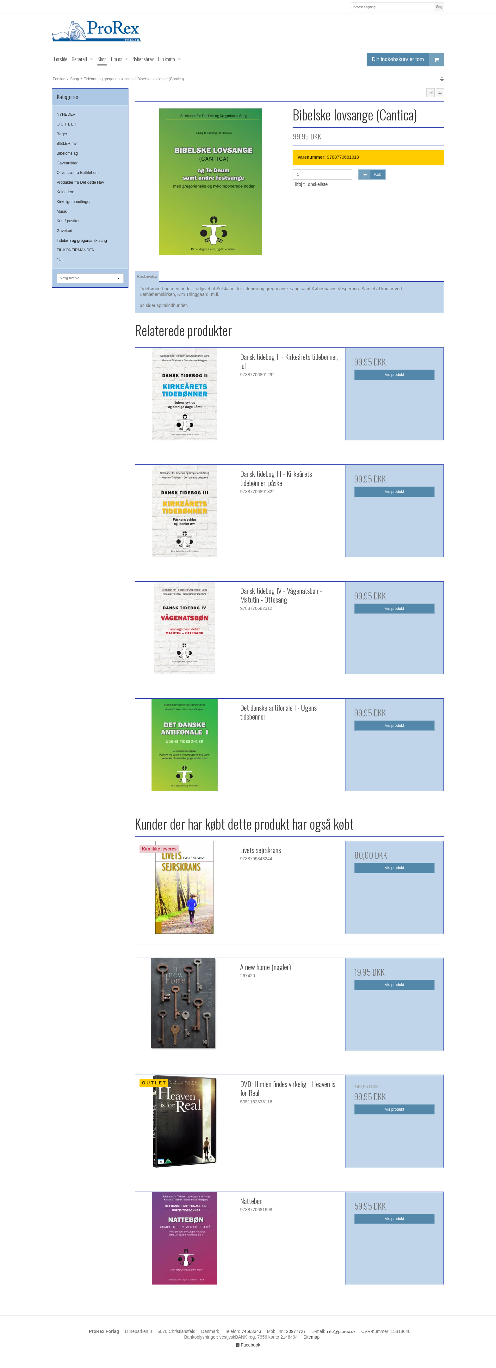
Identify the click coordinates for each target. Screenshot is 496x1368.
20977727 (296, 1331)
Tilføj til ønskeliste (310, 184)
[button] (430, 92)
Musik (62, 211)
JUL (60, 260)
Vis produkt (394, 374)
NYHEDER (66, 114)
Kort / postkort (69, 221)
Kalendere (65, 192)
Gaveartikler (67, 163)
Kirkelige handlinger (74, 201)
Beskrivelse (147, 276)
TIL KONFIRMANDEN (76, 250)
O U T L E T (67, 124)
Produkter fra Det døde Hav (80, 182)
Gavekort (64, 231)
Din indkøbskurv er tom (408, 59)
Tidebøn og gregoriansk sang (82, 240)
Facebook (248, 1344)
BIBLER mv (67, 143)
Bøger (62, 134)
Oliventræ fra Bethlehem (78, 172)
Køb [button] (370, 175)
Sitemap (311, 1337)
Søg (439, 7)
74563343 (251, 1331)
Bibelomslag (67, 153)
